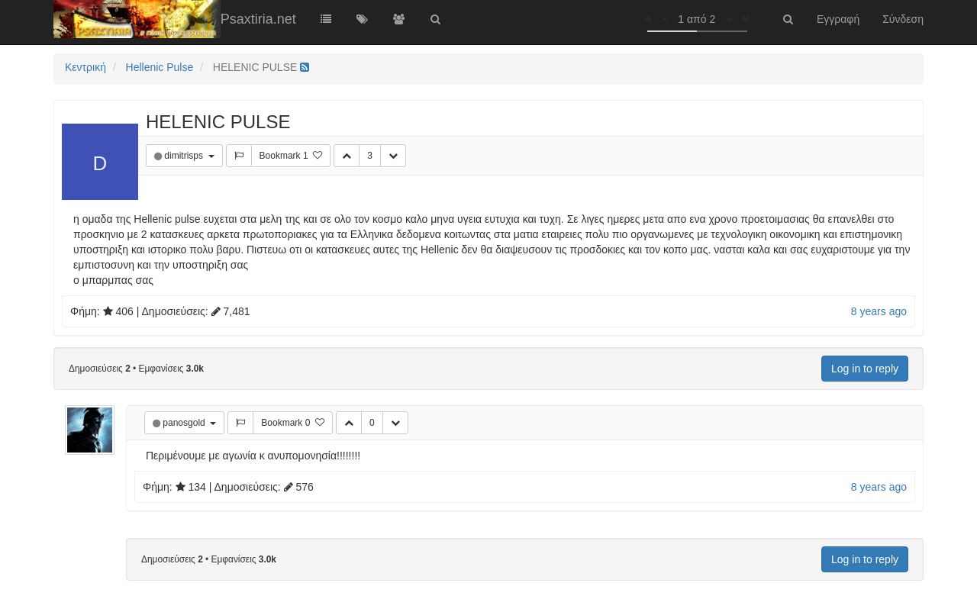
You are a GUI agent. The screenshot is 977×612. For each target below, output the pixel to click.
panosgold (185, 422)
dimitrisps (184, 155)
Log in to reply (864, 368)
